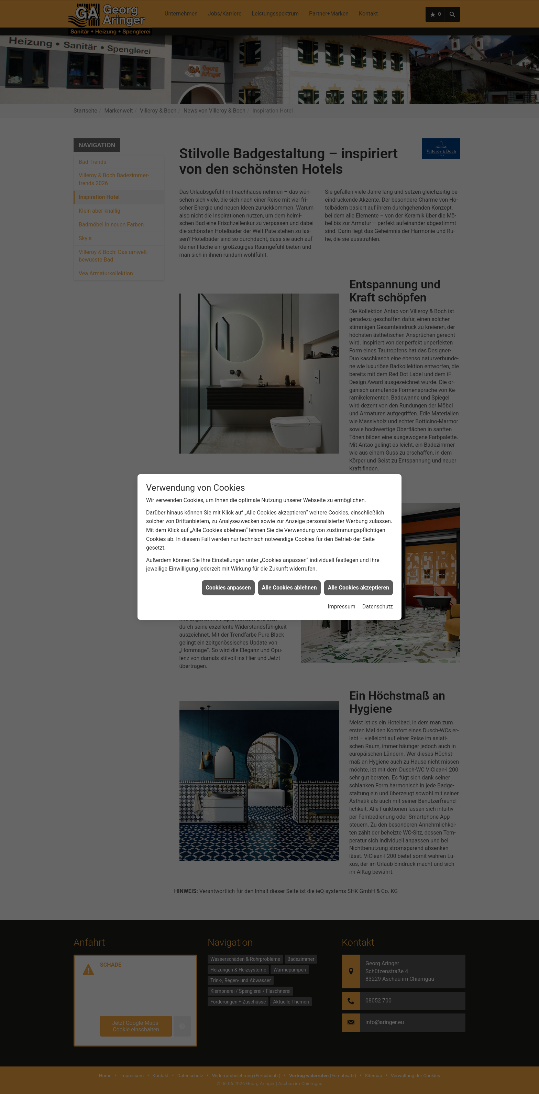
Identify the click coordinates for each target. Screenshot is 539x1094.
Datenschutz (377, 590)
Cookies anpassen (228, 571)
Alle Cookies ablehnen (289, 571)
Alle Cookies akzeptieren (358, 571)
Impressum (341, 590)
